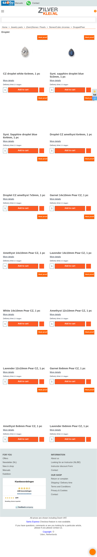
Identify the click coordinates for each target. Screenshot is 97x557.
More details (8, 80)
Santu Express (33, 522)
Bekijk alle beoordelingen (24, 493)
